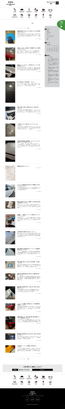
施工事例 (48, 31)
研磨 (47, 39)
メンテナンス (48, 37)
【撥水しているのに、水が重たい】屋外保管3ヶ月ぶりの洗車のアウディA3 (53, 75)
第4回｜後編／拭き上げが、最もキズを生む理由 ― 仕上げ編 (28, 261)
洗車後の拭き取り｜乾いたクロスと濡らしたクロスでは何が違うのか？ (53, 71)
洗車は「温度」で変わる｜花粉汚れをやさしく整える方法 (27, 107)
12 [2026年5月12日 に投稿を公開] (49, 48)
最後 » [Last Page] (28, 28)
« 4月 (45, 54)
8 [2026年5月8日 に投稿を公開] (54, 47)
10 (24, 28)
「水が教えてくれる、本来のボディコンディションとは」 (27, 124)
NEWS (48, 30)
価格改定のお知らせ (21, 166)
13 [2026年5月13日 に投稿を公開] (51, 48)
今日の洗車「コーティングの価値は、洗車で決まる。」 (27, 345)
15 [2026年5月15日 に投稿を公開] (54, 48)
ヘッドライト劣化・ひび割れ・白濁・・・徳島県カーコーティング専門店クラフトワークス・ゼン (53, 59)
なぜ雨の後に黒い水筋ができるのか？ (24, 231)
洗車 (47, 38)
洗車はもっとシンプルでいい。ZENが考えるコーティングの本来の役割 (53, 79)
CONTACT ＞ (42, 369)
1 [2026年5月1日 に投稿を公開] (54, 46)
